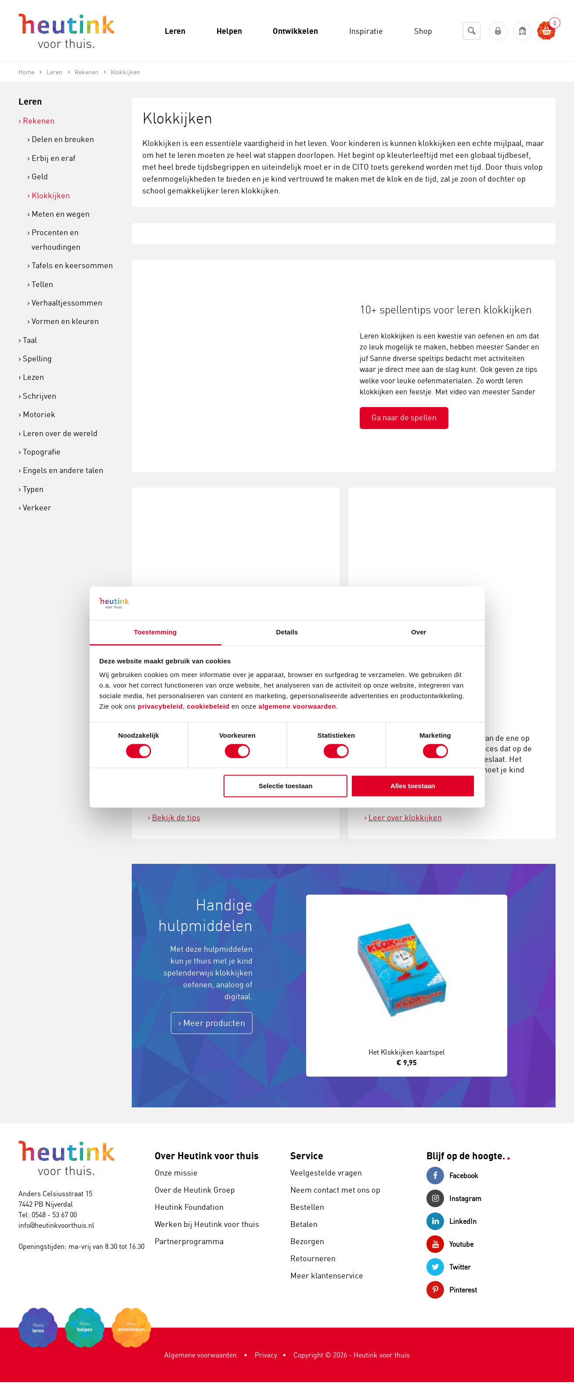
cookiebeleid (209, 706)
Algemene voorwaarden (200, 1354)
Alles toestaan (412, 786)
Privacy (266, 1354)
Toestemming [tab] (155, 632)
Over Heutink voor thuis (207, 1155)
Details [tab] (287, 632)
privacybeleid (160, 706)
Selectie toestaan (286, 786)
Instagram (453, 1198)
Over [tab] (418, 632)
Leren (30, 101)
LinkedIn (451, 1221)
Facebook (452, 1175)
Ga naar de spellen (404, 417)
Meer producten (214, 1022)
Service (306, 1155)
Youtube (449, 1244)
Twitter (448, 1267)
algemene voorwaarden (297, 706)
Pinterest (451, 1290)
